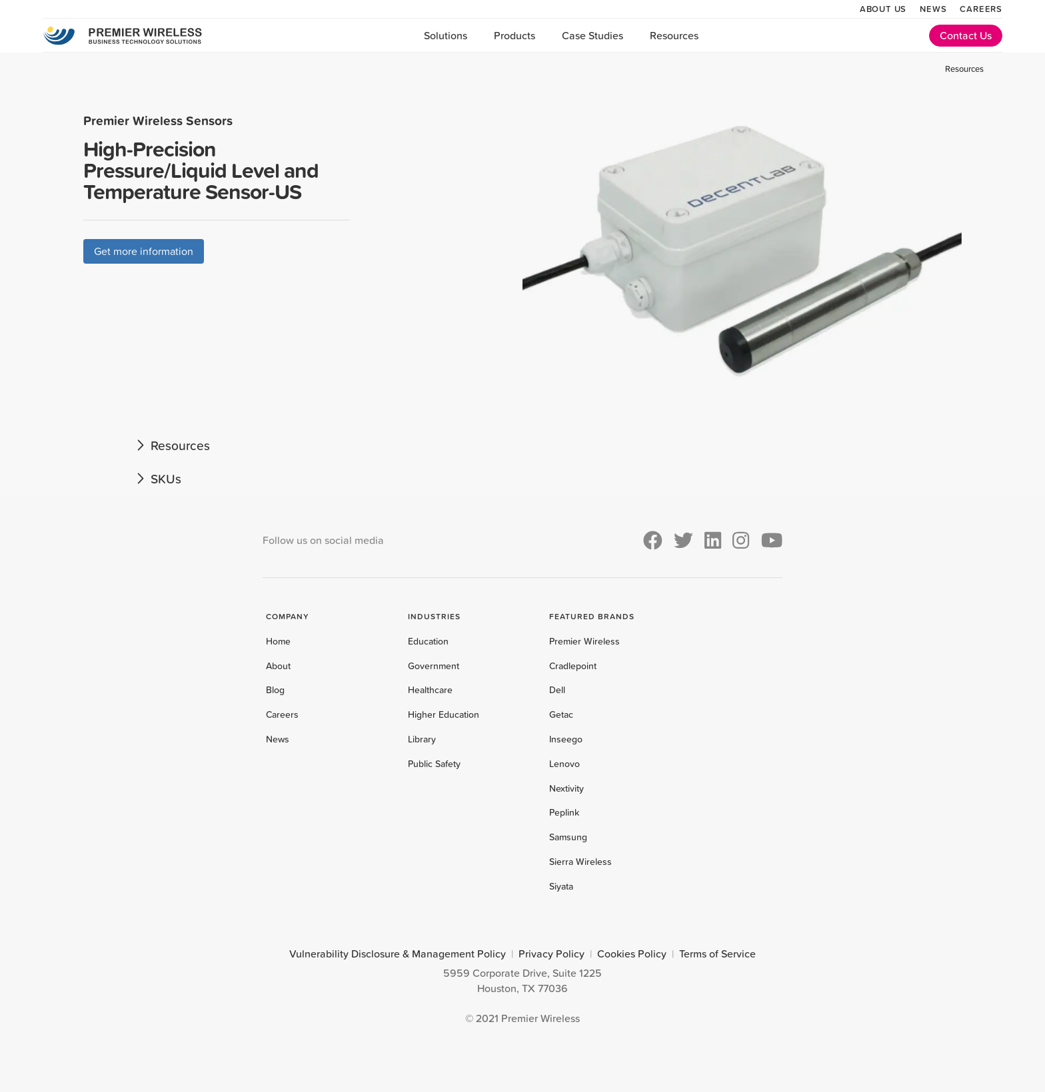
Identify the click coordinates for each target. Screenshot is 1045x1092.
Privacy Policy (551, 953)
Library (422, 739)
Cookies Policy (631, 953)
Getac (561, 714)
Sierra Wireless (580, 861)
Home (278, 641)
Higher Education (443, 714)
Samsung (568, 837)
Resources (674, 35)
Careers (981, 9)
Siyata (561, 886)
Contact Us (966, 35)
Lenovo (564, 763)
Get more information (143, 251)
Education (428, 641)
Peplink (564, 812)
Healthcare (430, 689)
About (278, 666)
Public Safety (434, 763)
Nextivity (566, 788)
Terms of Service (717, 953)
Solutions (445, 35)
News (933, 9)
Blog (275, 689)
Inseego (565, 739)
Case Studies (592, 35)
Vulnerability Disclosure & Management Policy (397, 953)
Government (433, 666)
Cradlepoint (572, 666)
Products (514, 35)
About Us (883, 9)
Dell (557, 689)
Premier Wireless (584, 641)
